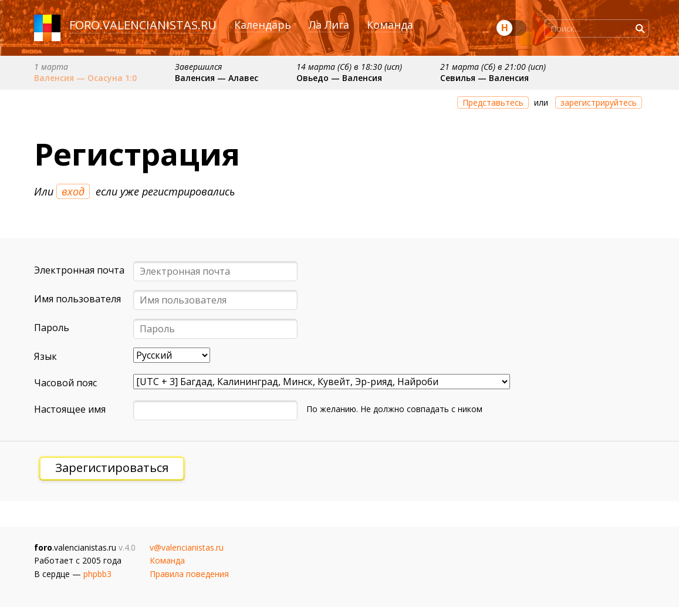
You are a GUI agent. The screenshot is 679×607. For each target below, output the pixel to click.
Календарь (262, 25)
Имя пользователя (77, 298)
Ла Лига (329, 25)
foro (84, 25)
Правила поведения (189, 573)
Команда (390, 25)
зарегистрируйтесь (598, 102)
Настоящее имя (70, 409)
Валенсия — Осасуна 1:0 (85, 77)
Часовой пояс (65, 382)
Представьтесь (492, 102)
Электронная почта (79, 270)
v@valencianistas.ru (187, 547)
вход (73, 191)
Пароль (51, 327)
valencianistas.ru (160, 25)
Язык (45, 356)
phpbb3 (97, 573)
